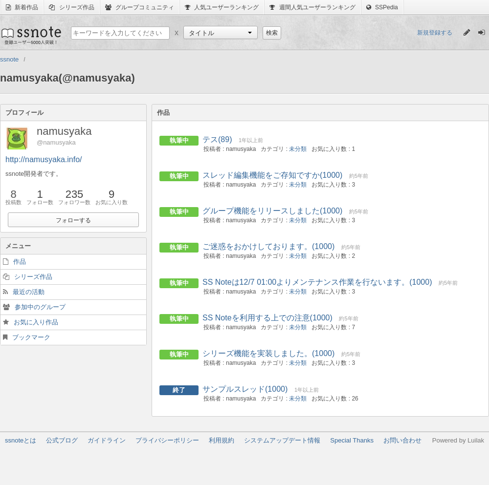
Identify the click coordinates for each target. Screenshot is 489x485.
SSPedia (382, 7)
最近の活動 (28, 292)
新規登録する (434, 32)
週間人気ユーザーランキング (312, 7)
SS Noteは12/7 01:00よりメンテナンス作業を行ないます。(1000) (317, 282)
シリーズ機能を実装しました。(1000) (268, 353)
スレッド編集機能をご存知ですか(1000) (272, 175)
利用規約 (221, 440)
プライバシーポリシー (167, 440)
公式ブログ (62, 440)
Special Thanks (352, 440)
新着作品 (22, 7)
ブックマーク (31, 337)
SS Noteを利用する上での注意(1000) (267, 318)
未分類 (298, 149)
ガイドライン (107, 440)
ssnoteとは (20, 440)
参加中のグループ (40, 307)
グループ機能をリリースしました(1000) (272, 211)
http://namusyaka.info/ (43, 159)
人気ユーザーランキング (222, 7)
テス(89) (217, 139)
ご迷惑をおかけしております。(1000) (268, 246)
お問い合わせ (402, 440)
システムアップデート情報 (282, 440)
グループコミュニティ (139, 7)
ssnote (30, 35)
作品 (19, 261)
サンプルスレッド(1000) (245, 389)
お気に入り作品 (36, 322)
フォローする (73, 220)
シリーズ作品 (71, 7)
